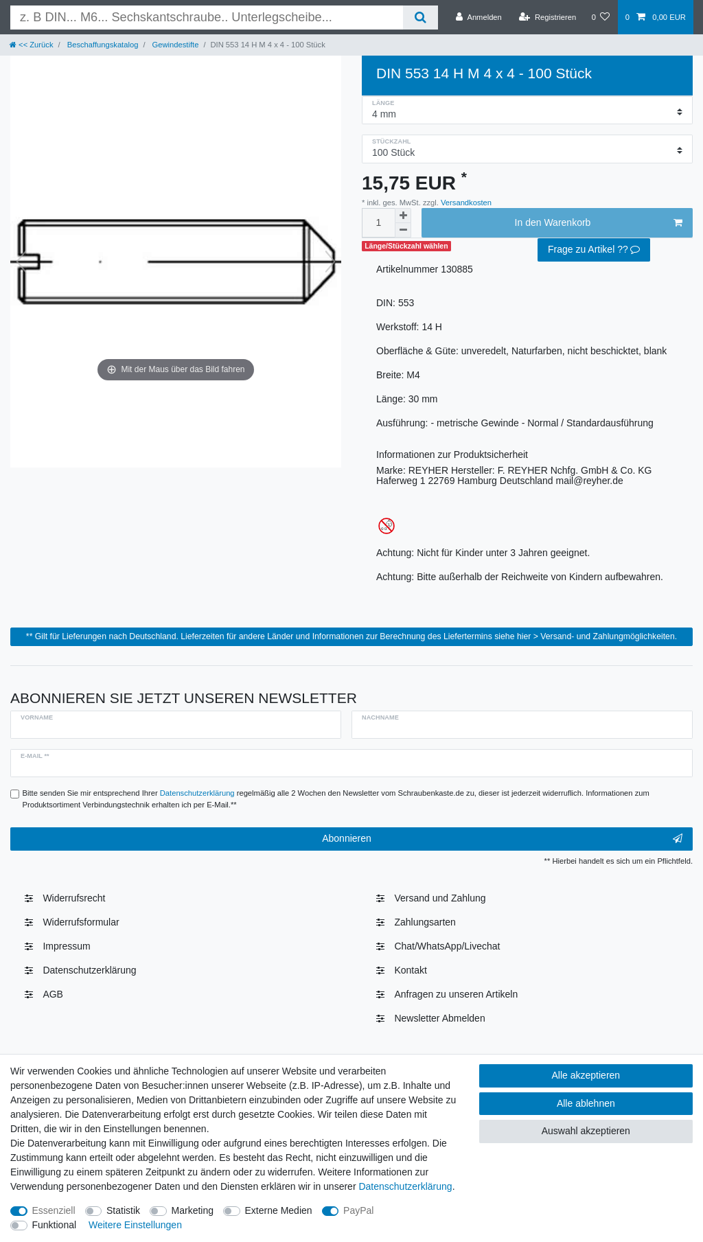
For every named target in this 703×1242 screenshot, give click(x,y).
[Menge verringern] (403, 230)
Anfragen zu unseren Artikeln (456, 994)
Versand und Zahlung (439, 898)
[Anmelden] (478, 17)
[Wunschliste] (600, 17)
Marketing (193, 1210)
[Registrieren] (547, 17)
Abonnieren (502, 839)
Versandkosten (465, 202)
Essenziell (54, 1210)
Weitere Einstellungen (135, 1224)
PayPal (358, 1210)
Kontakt (410, 970)
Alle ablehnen (586, 1103)
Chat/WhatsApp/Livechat (447, 946)
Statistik (123, 1210)
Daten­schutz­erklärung (89, 970)
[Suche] (420, 17)
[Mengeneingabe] (378, 223)
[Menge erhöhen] (403, 215)
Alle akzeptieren (586, 1075)
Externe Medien (278, 1210)
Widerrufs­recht (74, 898)
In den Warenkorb (598, 223)
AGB (53, 994)
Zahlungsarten (425, 922)
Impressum (66, 946)
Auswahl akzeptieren (586, 1130)
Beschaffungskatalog (102, 45)
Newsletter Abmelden (439, 1018)
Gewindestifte (174, 45)
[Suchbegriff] (206, 17)
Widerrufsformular (81, 922)
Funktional (54, 1224)
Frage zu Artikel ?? (594, 250)
